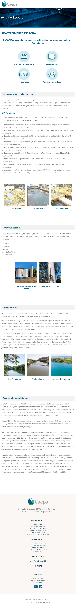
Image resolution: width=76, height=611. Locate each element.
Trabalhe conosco (38, 581)
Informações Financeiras (38, 528)
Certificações (38, 551)
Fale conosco (38, 579)
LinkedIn (40, 586)
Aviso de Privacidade (38, 532)
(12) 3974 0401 (38, 512)
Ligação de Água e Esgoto (38, 549)
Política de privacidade (38, 530)
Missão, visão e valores (38, 526)
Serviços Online (38, 561)
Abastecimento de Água (38, 543)
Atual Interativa (44, 602)
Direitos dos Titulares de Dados (38, 534)
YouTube (36, 586)
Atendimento (38, 556)
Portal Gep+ (38, 583)
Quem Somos (38, 524)
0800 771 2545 (49, 512)
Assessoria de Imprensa (38, 570)
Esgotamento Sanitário (38, 545)
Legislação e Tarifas (38, 547)
